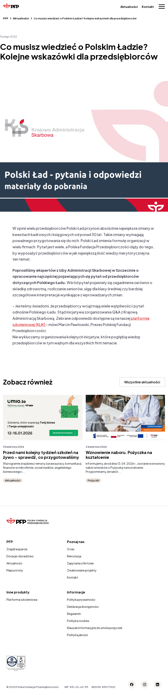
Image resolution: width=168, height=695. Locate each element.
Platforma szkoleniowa (21, 599)
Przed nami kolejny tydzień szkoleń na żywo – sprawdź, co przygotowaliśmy (41, 455)
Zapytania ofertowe (80, 563)
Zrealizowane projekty (82, 570)
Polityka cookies (78, 621)
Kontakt (148, 6)
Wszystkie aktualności (142, 382)
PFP (5, 18)
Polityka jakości (77, 635)
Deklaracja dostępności (83, 606)
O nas (70, 549)
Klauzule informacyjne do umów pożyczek (94, 628)
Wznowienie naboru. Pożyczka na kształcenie (119, 455)
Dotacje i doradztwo (20, 556)
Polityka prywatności (81, 599)
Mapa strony (14, 570)
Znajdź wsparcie (16, 549)
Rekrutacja (74, 556)
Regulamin (74, 613)
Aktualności (129, 6)
